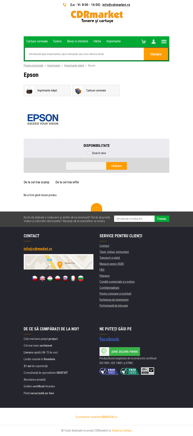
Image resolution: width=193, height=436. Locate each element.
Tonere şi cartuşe (122, 430)
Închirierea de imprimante (114, 300)
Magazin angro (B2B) (112, 264)
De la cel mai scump (36, 182)
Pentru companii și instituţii (115, 293)
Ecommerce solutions (88, 417)
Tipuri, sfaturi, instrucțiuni (114, 252)
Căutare (156, 54)
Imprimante (53, 65)
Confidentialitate (109, 288)
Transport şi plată (110, 258)
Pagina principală (33, 65)
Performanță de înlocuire (114, 305)
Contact (104, 246)
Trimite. (162, 219)
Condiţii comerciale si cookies (117, 282)
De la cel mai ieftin (67, 182)
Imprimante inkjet (74, 65)
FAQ (102, 270)
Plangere (105, 276)
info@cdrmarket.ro (116, 5)
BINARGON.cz (109, 417)
